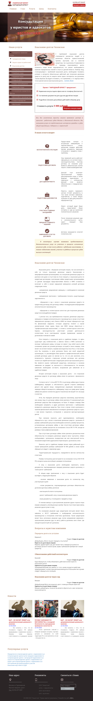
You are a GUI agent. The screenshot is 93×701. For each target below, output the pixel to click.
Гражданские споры (17, 59)
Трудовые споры (16, 77)
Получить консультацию (72, 108)
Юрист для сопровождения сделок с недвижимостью (25, 661)
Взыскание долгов (17, 66)
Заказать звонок (79, 5)
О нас (23, 9)
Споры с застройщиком (19, 84)
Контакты (52, 9)
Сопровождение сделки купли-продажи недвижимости (26, 656)
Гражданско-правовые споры (18, 54)
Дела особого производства (20, 97)
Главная (13, 9)
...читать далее (68, 81)
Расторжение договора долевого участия (21, 663)
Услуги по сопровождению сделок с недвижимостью (25, 660)
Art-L (71, 698)
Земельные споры (17, 87)
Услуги (32, 9)
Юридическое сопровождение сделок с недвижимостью (26, 654)
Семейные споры (16, 73)
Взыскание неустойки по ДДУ (17, 665)
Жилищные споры (17, 69)
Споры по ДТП (16, 80)
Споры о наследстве (18, 100)
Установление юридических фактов (20, 92)
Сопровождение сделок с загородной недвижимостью (26, 658)
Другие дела (15, 104)
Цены (41, 9)
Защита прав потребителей (20, 62)
